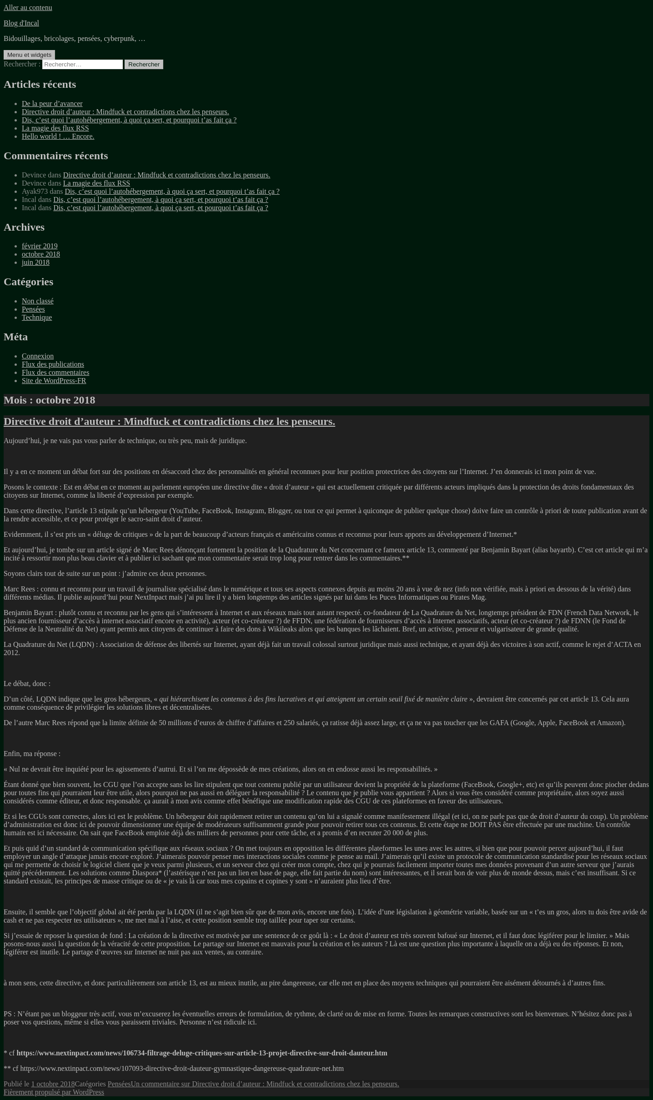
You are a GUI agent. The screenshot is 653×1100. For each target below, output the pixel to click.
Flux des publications (53, 364)
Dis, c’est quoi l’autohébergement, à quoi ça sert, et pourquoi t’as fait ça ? (129, 120)
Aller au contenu (28, 7)
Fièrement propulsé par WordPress (54, 1092)
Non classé (38, 301)
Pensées (33, 309)
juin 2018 (36, 262)
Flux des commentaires (55, 372)
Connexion (38, 356)
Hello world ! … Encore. (58, 136)
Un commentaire (265, 1084)
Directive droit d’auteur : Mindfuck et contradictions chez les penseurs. (125, 112)
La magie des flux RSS (55, 128)
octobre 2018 (41, 254)
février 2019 (40, 246)
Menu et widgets (29, 54)
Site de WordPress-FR (54, 380)
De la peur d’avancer (52, 103)
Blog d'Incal (21, 23)
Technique (37, 317)
